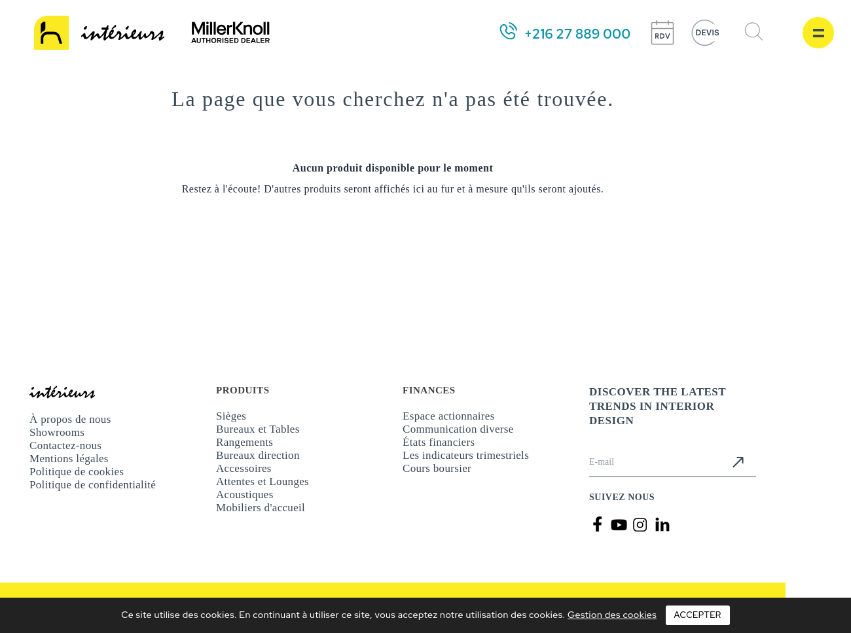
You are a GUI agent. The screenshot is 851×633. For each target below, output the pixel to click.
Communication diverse (458, 429)
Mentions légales (69, 458)
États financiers (439, 442)
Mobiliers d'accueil (260, 507)
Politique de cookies (76, 471)
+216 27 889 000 (577, 34)
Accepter (697, 615)
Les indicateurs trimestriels (466, 455)
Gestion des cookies (612, 615)
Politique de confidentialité (92, 485)
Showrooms (56, 432)
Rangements (244, 442)
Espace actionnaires (449, 416)
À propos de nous (70, 419)
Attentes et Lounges (262, 481)
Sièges (231, 416)
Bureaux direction (258, 455)
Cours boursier (437, 468)
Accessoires (244, 468)
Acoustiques (245, 494)
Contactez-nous (65, 445)
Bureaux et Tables (258, 429)
